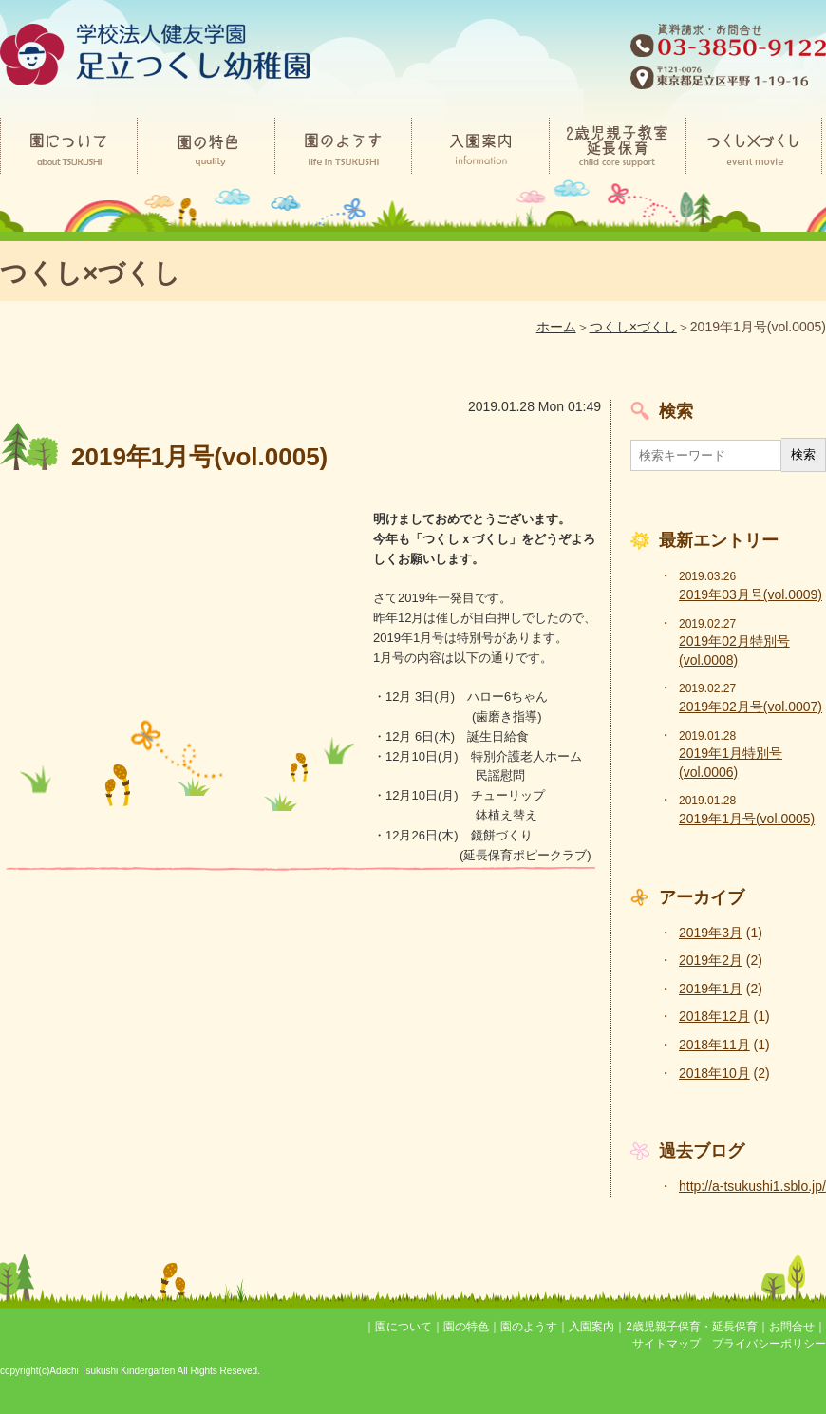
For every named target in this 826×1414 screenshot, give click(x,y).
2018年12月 (714, 1016)
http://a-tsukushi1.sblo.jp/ (752, 1186)
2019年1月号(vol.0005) (747, 818)
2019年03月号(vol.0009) (750, 594)
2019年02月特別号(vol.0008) (734, 650)
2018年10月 (714, 1073)
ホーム (556, 326)
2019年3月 (710, 932)
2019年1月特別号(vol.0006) (730, 762)
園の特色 (466, 1326)
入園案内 (591, 1326)
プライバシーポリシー (769, 1343)
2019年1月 (710, 988)
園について (403, 1326)
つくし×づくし (633, 326)
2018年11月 (714, 1044)
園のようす (528, 1326)
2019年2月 (710, 960)
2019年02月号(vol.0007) (750, 706)
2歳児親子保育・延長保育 (692, 1326)
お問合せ (792, 1326)
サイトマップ (666, 1343)
